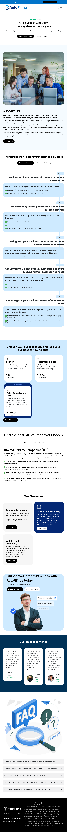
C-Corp (33, 443)
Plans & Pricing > (10, 420)
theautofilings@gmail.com (12, 819)
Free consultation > (49, 2)
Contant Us (9, 141)
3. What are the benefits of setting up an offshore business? (24, 776)
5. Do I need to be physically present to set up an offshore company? (27, 790)
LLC (25, 443)
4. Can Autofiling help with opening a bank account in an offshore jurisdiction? (31, 783)
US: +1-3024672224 (9, 821)
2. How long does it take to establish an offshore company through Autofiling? (31, 768)
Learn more (12, 527)
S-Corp (41, 443)
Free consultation (43, 37)
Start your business (25, 37)
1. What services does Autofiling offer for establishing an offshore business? (30, 761)
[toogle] (60, 8)
